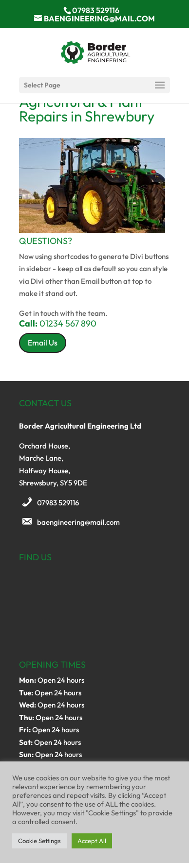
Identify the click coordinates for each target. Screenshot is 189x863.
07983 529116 (58, 502)
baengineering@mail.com (78, 522)
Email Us (42, 342)
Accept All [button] (91, 841)
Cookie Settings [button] (39, 841)
